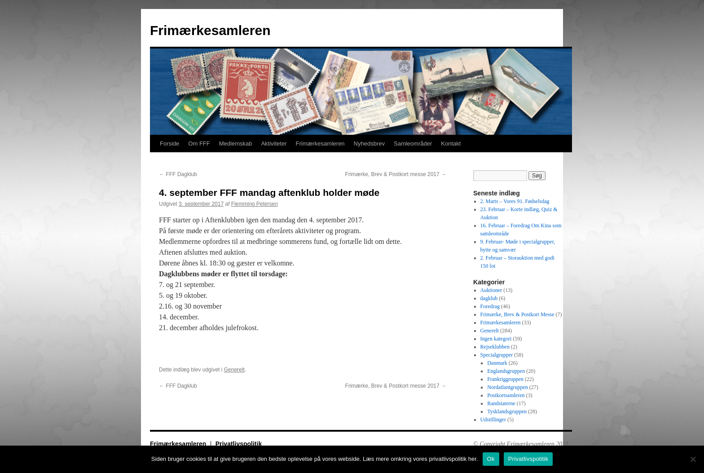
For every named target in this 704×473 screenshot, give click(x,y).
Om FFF (199, 143)
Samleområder (413, 143)
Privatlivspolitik (239, 443)
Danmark (497, 363)
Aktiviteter (273, 143)
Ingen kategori (496, 339)
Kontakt (451, 143)
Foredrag (490, 306)
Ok (491, 458)
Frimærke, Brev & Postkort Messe (517, 314)
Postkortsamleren (505, 395)
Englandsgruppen (506, 371)
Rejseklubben (495, 347)
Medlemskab (235, 143)
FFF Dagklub (178, 174)
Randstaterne (501, 403)
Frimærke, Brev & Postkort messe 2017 (395, 174)
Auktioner (491, 290)
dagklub (489, 298)
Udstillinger (493, 419)
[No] (692, 459)
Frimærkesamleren (210, 30)
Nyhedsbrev (369, 143)
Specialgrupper (496, 355)
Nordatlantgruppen (507, 387)
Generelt (234, 370)
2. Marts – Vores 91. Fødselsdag (515, 201)
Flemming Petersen (254, 204)
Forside (169, 143)
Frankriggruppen (505, 379)
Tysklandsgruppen (507, 411)
